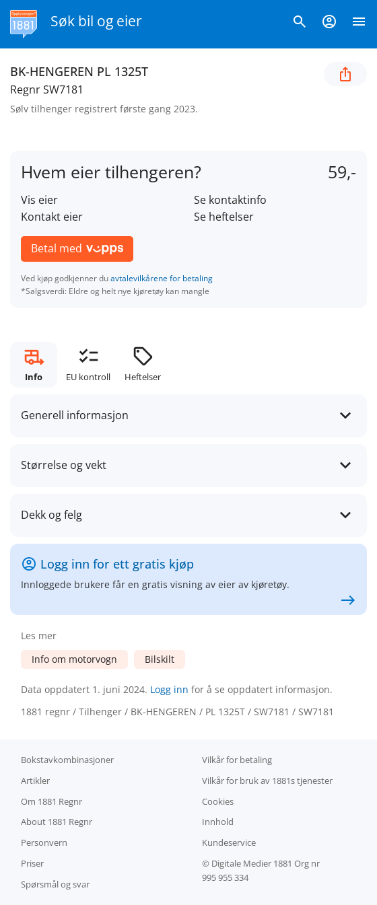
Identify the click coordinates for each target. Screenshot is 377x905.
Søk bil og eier (96, 20)
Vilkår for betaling (237, 760)
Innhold (218, 822)
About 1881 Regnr (56, 822)
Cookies (218, 801)
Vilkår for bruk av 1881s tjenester (267, 780)
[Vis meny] (359, 24)
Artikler (35, 780)
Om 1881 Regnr (51, 801)
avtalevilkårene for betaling (161, 278)
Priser (32, 863)
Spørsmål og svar (55, 884)
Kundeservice (229, 842)
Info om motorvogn (74, 659)
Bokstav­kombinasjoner (67, 760)
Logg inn (169, 689)
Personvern (44, 842)
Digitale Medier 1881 (251, 863)
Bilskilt (159, 659)
